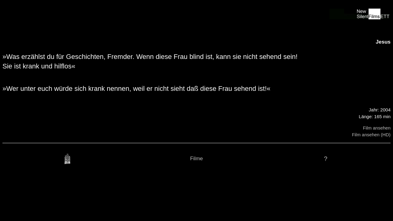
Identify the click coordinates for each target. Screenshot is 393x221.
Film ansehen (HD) (371, 134)
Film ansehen (377, 127)
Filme (196, 158)
